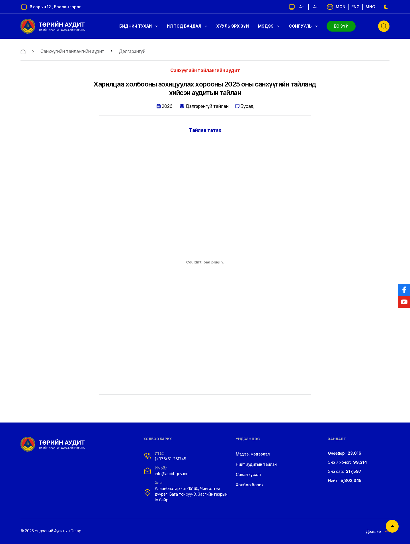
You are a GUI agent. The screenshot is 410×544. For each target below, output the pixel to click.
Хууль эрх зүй (232, 26)
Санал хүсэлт (248, 474)
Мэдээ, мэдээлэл (253, 454)
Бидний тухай (138, 26)
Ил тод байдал (187, 26)
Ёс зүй (341, 26)
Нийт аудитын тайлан (256, 464)
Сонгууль (303, 26)
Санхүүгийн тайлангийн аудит (72, 51)
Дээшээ (378, 531)
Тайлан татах (205, 130)
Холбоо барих (249, 484)
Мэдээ (269, 26)
